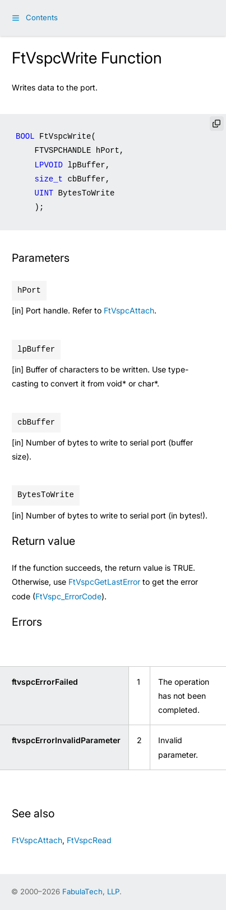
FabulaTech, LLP (90, 891)
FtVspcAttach (129, 310)
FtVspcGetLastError (104, 581)
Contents (42, 17)
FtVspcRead (89, 840)
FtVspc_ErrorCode (68, 596)
